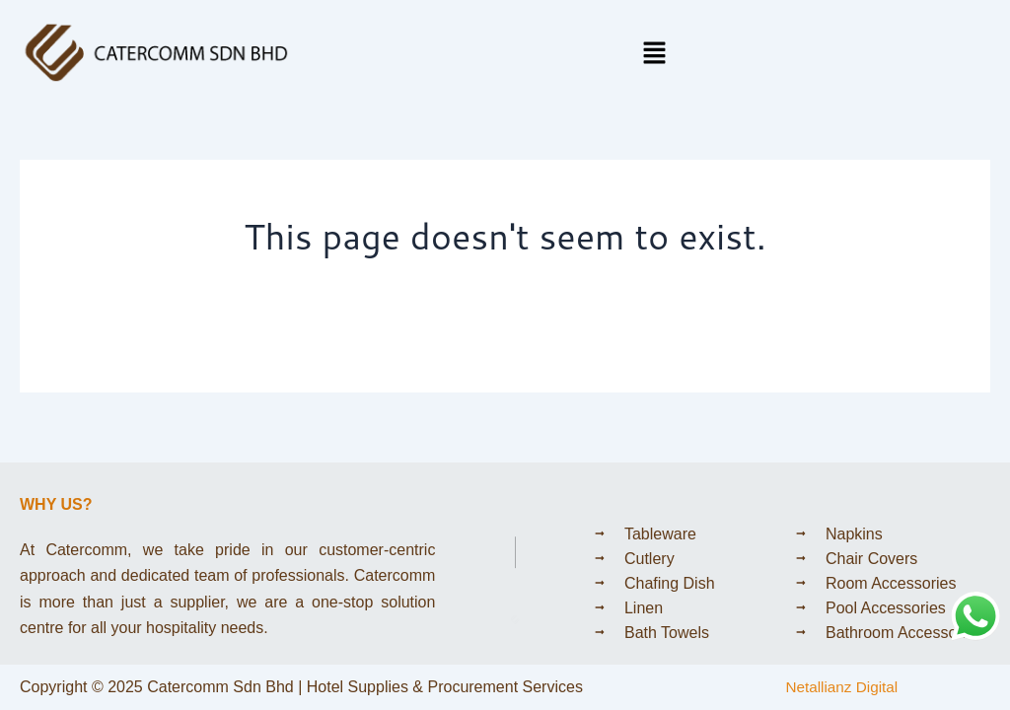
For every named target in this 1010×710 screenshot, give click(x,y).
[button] (655, 54)
